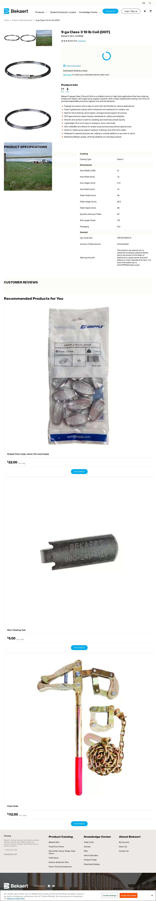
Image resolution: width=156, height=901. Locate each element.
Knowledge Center (88, 12)
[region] (78, 895)
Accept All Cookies (128, 895)
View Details (79, 471)
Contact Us (110, 11)
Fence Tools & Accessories (60, 867)
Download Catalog (92, 864)
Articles (87, 847)
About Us (123, 847)
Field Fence (53, 858)
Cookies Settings (109, 895)
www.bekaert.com (10, 854)
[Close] (152, 895)
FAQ (85, 851)
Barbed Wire (54, 842)
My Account (124, 842)
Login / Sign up (130, 11)
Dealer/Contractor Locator (63, 12)
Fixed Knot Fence (56, 847)
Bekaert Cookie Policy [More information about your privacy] (16, 898)
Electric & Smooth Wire (59, 862)
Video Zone (89, 842)
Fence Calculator (74, 66)
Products (39, 12)
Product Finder (90, 860)
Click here (67, 75)
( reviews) (82, 41)
